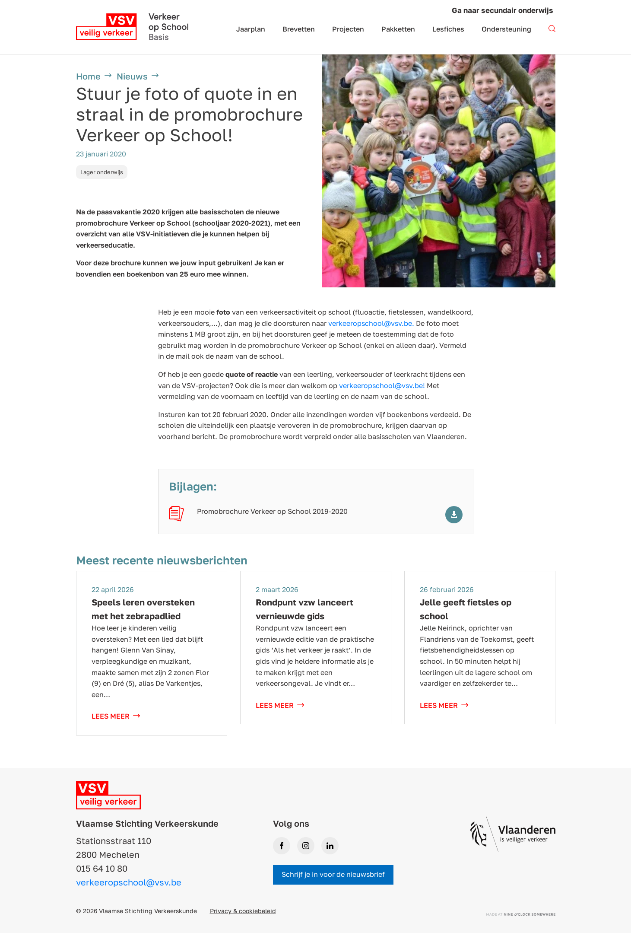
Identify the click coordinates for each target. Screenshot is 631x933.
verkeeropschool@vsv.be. (371, 323)
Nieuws (132, 76)
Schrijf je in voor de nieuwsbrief (333, 874)
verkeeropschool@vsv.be (128, 882)
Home (88, 76)
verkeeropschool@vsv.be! (382, 385)
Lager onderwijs (101, 172)
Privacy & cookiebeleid (243, 910)
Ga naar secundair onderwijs (502, 10)
